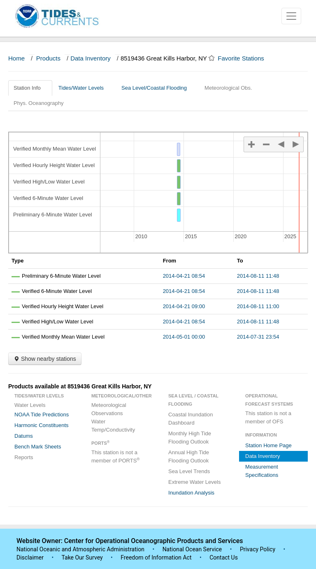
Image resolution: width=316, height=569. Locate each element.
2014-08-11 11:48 (258, 276)
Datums (23, 436)
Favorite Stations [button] (245, 58)
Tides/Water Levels (84, 88)
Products (48, 58)
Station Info (30, 88)
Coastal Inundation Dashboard (190, 418)
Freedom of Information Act (156, 557)
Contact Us (223, 557)
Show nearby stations (45, 358)
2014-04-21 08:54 (184, 276)
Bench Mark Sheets (37, 447)
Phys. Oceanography (38, 103)
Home (16, 58)
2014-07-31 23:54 (258, 337)
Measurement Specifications (261, 471)
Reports (23, 457)
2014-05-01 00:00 (184, 337)
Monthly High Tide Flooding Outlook (189, 437)
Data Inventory (90, 58)
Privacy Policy (257, 549)
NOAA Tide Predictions (41, 414)
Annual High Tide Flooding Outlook (188, 456)
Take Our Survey (82, 557)
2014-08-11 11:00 (258, 306)
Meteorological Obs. (228, 88)
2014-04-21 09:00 (184, 306)
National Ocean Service (192, 549)
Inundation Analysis (191, 493)
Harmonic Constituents (41, 425)
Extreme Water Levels (194, 482)
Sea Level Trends (189, 471)
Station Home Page (268, 445)
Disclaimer (30, 557)
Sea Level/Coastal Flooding (157, 88)
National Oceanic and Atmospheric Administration (80, 549)
